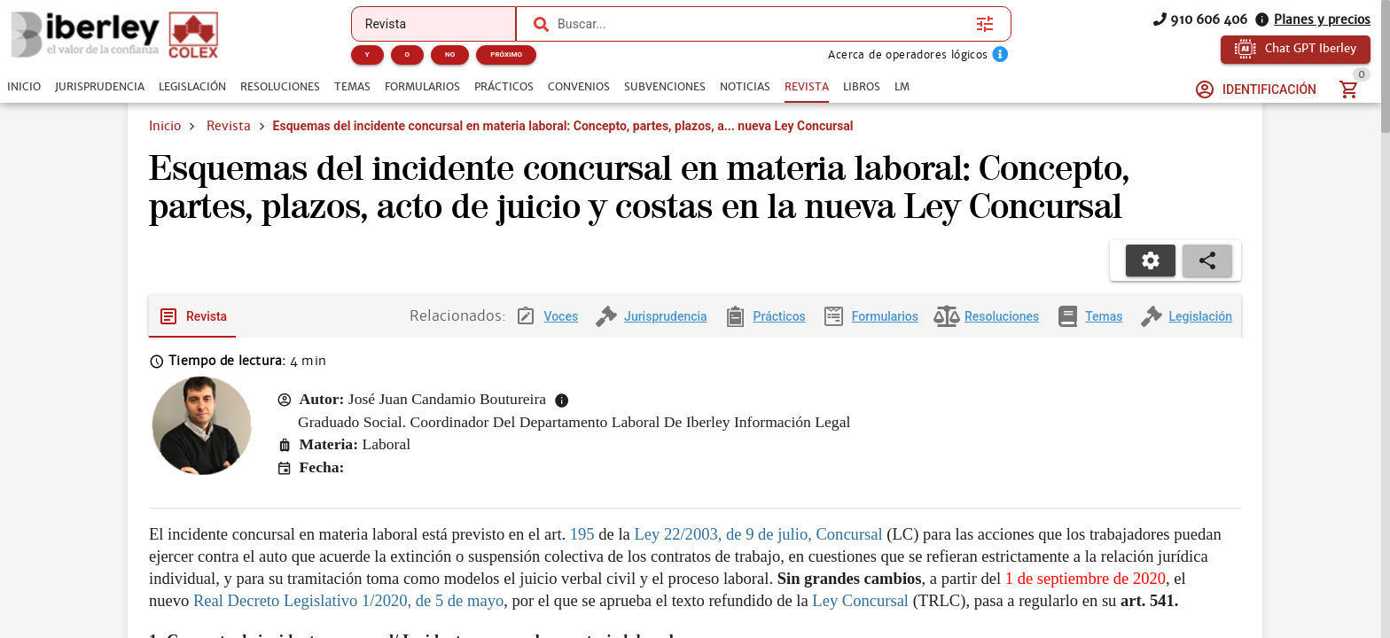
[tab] (24, 87)
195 (582, 534)
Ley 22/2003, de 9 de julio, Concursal (758, 534)
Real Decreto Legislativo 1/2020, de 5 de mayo (348, 600)
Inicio (165, 126)
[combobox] (762, 24)
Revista (229, 126)
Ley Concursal (860, 600)
